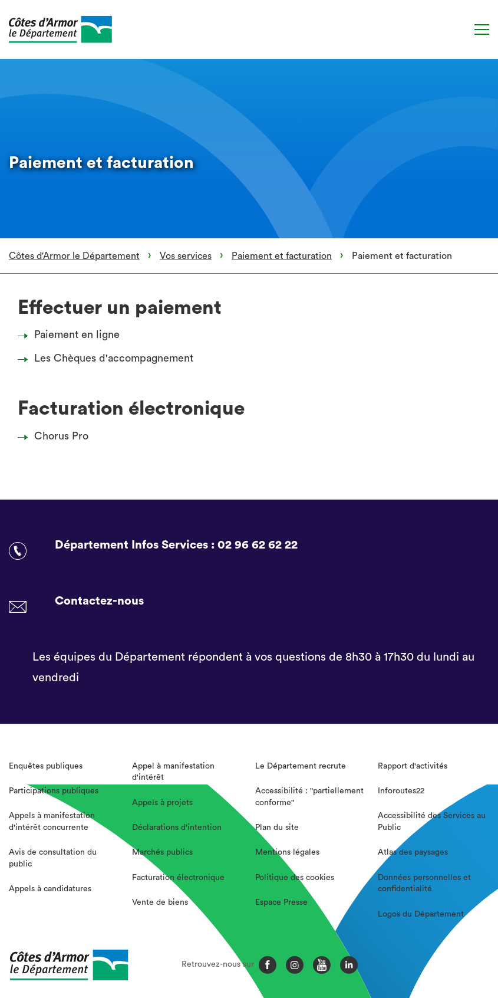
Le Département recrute (300, 766)
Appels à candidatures (50, 889)
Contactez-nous (99, 601)
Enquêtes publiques (46, 766)
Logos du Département (421, 914)
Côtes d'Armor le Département (74, 256)
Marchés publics (162, 852)
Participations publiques (53, 791)
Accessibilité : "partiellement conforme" (309, 797)
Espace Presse (281, 902)
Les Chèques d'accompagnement (108, 358)
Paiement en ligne (72, 334)
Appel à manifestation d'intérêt (173, 772)
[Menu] (481, 29)
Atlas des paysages (413, 852)
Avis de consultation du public (53, 858)
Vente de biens (160, 902)
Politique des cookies (294, 878)
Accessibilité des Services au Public (432, 822)
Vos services (186, 256)
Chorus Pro (56, 436)
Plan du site (277, 827)
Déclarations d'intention (177, 827)
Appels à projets (162, 803)
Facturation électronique (178, 878)
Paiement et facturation (282, 256)
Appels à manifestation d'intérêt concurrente (52, 822)
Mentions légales (287, 852)
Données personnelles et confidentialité (424, 884)
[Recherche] (458, 29)
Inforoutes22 (401, 791)
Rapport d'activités (412, 766)
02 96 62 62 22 (257, 545)
